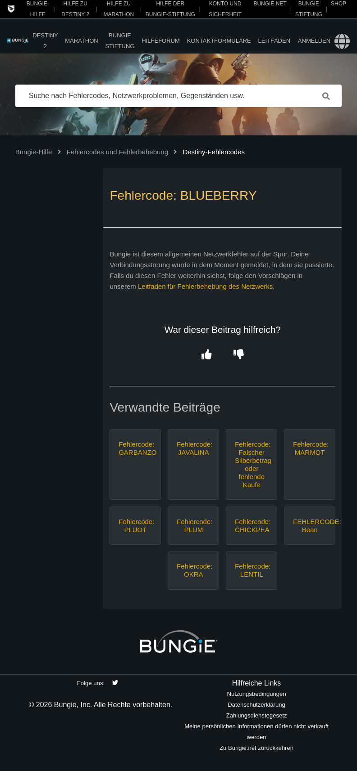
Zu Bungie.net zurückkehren (256, 747)
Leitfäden (274, 40)
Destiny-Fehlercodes (214, 152)
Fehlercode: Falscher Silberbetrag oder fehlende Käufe (251, 464)
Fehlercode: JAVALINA (193, 448)
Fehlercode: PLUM (193, 525)
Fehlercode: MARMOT (309, 448)
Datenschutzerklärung (256, 704)
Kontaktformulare (219, 40)
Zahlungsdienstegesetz (256, 715)
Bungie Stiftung (120, 40)
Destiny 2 (45, 40)
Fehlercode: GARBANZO (135, 448)
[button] (207, 354)
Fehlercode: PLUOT (135, 525)
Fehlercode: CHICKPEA (251, 525)
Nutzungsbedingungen (256, 693)
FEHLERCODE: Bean (309, 525)
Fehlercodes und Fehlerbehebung (117, 152)
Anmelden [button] (314, 40)
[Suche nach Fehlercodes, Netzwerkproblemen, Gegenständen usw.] (178, 96)
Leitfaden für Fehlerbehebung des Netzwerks (205, 286)
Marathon (81, 40)
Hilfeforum (161, 40)
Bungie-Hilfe (33, 152)
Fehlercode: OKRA (193, 570)
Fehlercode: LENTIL (251, 570)
